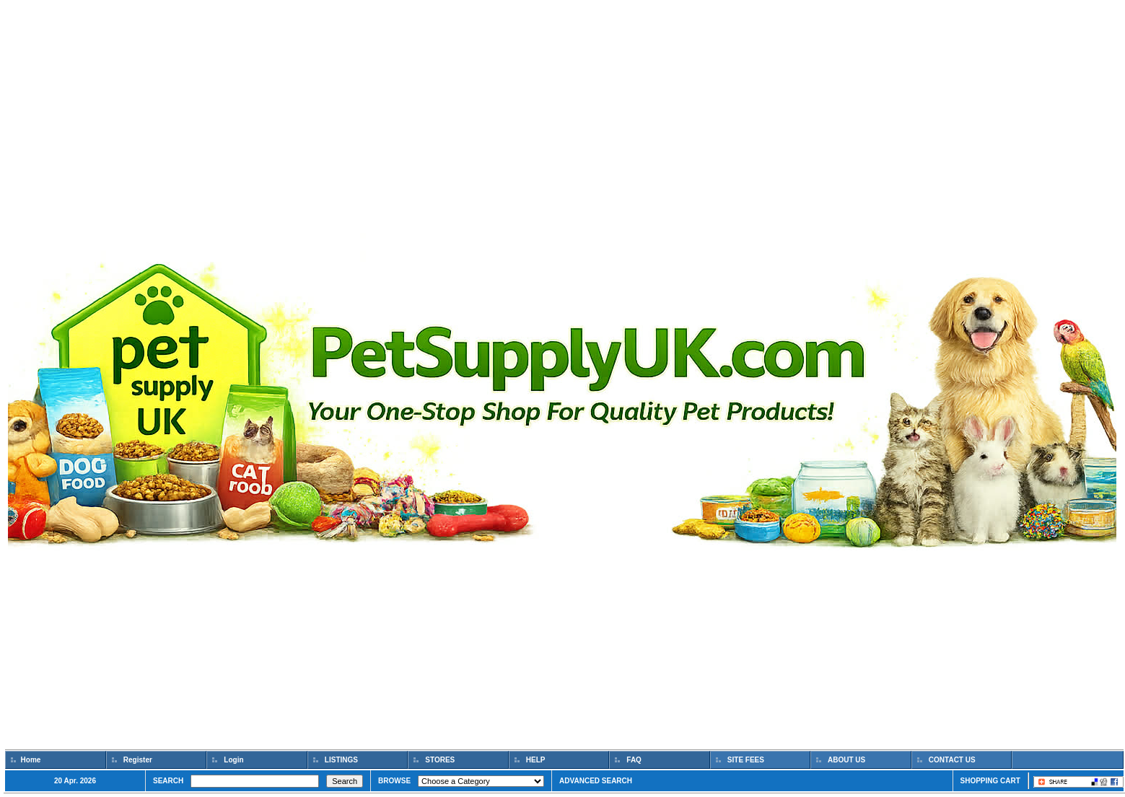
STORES (441, 760)
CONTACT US (952, 760)
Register (137, 760)
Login (234, 760)
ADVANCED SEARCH (595, 781)
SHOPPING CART (990, 781)
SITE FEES (745, 760)
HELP (535, 760)
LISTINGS (341, 760)
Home (31, 760)
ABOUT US (846, 760)
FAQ (634, 760)
